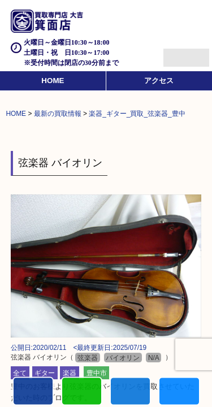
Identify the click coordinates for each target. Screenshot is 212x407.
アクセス (159, 80)
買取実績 (178, 392)
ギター (44, 373)
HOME (52, 80)
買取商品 (130, 392)
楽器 (69, 373)
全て (20, 373)
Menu (173, 53)
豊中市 (96, 373)
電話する (33, 392)
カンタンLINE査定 (81, 392)
